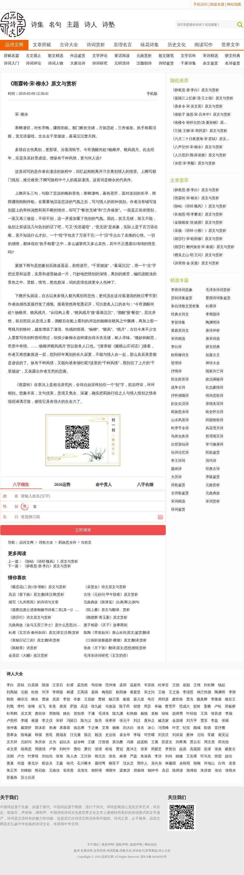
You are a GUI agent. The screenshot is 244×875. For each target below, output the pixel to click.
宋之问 (149, 692)
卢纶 (217, 706)
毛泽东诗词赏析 (218, 290)
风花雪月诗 (214, 428)
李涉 (158, 756)
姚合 (66, 713)
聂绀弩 (100, 763)
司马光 (205, 756)
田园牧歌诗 (214, 420)
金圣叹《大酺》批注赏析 (28, 655)
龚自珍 (40, 713)
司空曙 (149, 735)
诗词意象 (112, 850)
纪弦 (186, 728)
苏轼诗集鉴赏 (181, 298)
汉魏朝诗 (144, 63)
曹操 (45, 699)
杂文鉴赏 (210, 63)
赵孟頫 (142, 742)
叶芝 (175, 728)
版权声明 (136, 844)
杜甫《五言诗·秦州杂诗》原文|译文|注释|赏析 (44, 633)
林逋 (70, 692)
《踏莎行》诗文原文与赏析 (30, 617)
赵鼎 (182, 749)
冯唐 (130, 742)
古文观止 (33, 56)
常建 (211, 735)
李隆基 (216, 699)
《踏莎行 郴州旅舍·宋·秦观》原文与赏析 (202, 247)
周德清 (40, 749)
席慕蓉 (64, 728)
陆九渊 (117, 713)
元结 (200, 735)
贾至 (204, 721)
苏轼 (20, 685)
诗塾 (108, 24)
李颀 (228, 713)
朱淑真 (146, 756)
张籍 (225, 721)
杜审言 (163, 685)
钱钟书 (153, 770)
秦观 (126, 699)
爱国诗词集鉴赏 (218, 298)
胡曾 (137, 706)
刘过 (137, 721)
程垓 (108, 749)
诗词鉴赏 (178, 509)
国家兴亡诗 (214, 371)
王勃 (175, 685)
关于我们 (93, 844)
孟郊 (123, 685)
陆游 (45, 685)
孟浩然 (82, 685)
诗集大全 (125, 850)
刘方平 (191, 721)
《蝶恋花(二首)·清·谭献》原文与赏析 (37, 587)
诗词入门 (11, 63)
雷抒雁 (220, 728)
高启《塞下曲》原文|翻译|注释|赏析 (36, 594)
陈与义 (86, 721)
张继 (31, 706)
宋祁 (59, 721)
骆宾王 (230, 699)
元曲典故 (213, 493)
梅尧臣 (107, 692)
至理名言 (123, 44)
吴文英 (26, 713)
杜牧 (34, 692)
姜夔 (207, 706)
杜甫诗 (211, 306)
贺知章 (79, 713)
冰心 (151, 728)
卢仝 (20, 756)
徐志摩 (79, 728)
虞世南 (177, 699)
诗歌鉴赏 (178, 485)
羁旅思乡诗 (67, 542)
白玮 (221, 763)
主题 (73, 24)
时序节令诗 (180, 428)
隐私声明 (122, 844)
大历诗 (176, 477)
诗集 (37, 24)
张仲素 (12, 728)
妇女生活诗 (180, 404)
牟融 (158, 706)
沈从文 (128, 763)
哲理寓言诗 (214, 436)
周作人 (142, 763)
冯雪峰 (163, 728)
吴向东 (156, 763)
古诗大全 (69, 44)
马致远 (110, 706)
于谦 (91, 713)
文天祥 (12, 742)
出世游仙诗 (180, 444)
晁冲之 (131, 749)
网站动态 (151, 844)
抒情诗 (176, 371)
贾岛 (189, 699)
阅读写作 (203, 44)
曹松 (77, 749)
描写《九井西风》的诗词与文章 (33, 602)
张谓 (98, 749)
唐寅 (63, 706)
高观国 (195, 749)
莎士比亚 (28, 777)
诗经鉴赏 (166, 63)
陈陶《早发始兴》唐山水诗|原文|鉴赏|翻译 (117, 633)
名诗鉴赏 (232, 63)
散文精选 (55, 56)
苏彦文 (167, 742)
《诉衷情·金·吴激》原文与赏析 (195, 263)
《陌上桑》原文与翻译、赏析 (107, 610)
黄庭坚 (135, 692)
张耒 (144, 749)
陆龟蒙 (26, 735)
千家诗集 (188, 63)
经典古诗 (213, 469)
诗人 (90, 24)
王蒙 (59, 763)
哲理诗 (176, 363)
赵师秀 (177, 713)
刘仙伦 (47, 756)
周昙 (147, 706)
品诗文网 (14, 44)
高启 (165, 770)
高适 (84, 706)
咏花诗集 (150, 44)
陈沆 (87, 735)
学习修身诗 (214, 444)
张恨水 (230, 770)
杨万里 (114, 699)
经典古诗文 (180, 314)
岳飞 (41, 706)
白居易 (33, 685)
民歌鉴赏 (213, 452)
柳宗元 (22, 699)
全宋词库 (100, 850)
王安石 (57, 685)
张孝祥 (110, 721)
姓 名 (10, 496)
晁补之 (149, 721)
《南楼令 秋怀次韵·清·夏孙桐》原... (198, 123)
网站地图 (234, 4)
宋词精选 (178, 501)
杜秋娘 (132, 713)
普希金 (12, 735)
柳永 (24, 114)
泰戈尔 (33, 763)
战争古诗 (178, 387)
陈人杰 (72, 756)
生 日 (10, 517)
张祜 (218, 770)
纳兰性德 (204, 692)
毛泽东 (103, 713)
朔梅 (197, 763)
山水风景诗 (180, 420)
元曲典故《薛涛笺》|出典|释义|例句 (111, 602)
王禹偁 (82, 692)
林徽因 (170, 763)
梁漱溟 (124, 770)
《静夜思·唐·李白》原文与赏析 (47, 566)
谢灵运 (223, 735)
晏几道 (138, 699)
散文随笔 (166, 56)
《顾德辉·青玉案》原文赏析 (105, 617)
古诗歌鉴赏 (180, 493)
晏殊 (94, 692)
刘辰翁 (177, 735)
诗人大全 (15, 674)
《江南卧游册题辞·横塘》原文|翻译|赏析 (115, 640)
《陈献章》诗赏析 (23, 648)
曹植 (101, 699)
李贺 (66, 699)
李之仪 (47, 721)
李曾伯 (170, 749)
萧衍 (87, 749)
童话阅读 (122, 56)
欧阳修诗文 (180, 355)
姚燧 (179, 756)
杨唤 (115, 728)
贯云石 (195, 742)
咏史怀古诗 (214, 412)
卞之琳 (93, 728)
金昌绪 (177, 721)
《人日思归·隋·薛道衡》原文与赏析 (198, 155)
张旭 (59, 756)
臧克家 (163, 721)
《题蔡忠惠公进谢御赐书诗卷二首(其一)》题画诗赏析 (51, 610)
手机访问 (200, 4)
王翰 (161, 692)
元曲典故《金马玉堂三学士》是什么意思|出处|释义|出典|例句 (56, 625)
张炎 (218, 749)
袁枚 (154, 713)
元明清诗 (122, 63)
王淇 (204, 713)
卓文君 (12, 749)
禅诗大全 (213, 363)
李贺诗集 (178, 322)
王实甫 (191, 756)
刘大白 (128, 728)
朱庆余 (40, 742)
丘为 (52, 742)
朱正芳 (12, 770)
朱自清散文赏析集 (185, 306)
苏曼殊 (12, 777)
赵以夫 (64, 742)
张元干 (124, 721)
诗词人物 (55, 63)
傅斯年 (110, 770)
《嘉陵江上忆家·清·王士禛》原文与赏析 (202, 98)
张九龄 (96, 706)
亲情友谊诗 (214, 404)
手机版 (152, 94)
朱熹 (52, 706)
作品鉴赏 (77, 56)
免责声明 (108, 844)
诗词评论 (33, 63)
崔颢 (186, 685)
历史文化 (176, 44)
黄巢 (10, 763)
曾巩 (49, 735)
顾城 (197, 728)
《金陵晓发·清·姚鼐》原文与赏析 (197, 222)
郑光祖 (223, 742)
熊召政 (40, 770)
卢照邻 (12, 721)
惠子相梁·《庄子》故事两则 (105, 625)
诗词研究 (100, 63)
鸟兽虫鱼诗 (180, 436)
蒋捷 (34, 721)
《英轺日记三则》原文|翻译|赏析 (34, 640)
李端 (137, 735)
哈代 (70, 763)
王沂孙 (86, 756)
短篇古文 (213, 355)
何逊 (20, 763)
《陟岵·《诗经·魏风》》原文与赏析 (50, 561)
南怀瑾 (96, 770)
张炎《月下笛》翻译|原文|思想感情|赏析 (115, 648)
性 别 (10, 506)
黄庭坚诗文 (180, 330)
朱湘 (52, 728)
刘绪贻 (26, 770)
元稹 (24, 692)
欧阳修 (121, 692)
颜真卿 (202, 699)
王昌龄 (89, 699)
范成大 (184, 706)
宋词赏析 (213, 501)
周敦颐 (54, 713)
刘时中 (64, 749)
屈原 (55, 699)
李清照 (188, 692)
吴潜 (207, 749)
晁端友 (61, 735)
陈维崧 (192, 770)
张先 (112, 756)
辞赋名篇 (11, 56)
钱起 (221, 685)
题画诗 (176, 469)
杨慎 (144, 713)
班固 (218, 756)
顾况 (98, 735)
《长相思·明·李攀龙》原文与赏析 (197, 214)
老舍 (232, 763)
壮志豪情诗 (214, 387)
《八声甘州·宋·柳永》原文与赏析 (197, 147)
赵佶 (228, 756)
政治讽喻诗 (214, 379)
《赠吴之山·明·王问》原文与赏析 (197, 255)
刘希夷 (181, 742)
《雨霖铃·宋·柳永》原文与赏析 (195, 198)
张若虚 (216, 713)
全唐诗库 (87, 850)
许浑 (45, 692)
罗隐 (73, 706)
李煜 (232, 692)
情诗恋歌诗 (214, 395)
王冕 (154, 742)
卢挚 (52, 749)
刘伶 (168, 756)
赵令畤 (79, 742)
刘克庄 (163, 735)
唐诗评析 (213, 330)
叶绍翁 (191, 713)
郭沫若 (40, 728)
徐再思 (26, 749)
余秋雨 (184, 763)
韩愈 (10, 699)
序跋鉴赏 (213, 477)
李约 (20, 706)
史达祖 (110, 735)
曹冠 (119, 749)
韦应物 (96, 685)
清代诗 (211, 461)
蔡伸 (189, 735)
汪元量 (75, 735)
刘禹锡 (12, 692)
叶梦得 (33, 756)
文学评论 (100, 56)
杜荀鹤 (12, 713)
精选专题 (217, 4)
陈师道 (177, 770)
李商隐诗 (213, 314)
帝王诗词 (178, 461)
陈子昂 (124, 706)
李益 (214, 721)
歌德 (207, 728)
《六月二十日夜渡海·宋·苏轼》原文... (200, 139)
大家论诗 (77, 63)
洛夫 (140, 728)
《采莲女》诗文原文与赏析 (105, 587)
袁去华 (124, 735)
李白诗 (176, 347)
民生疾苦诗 (180, 379)
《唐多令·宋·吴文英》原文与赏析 (197, 106)
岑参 (77, 699)
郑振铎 (139, 770)
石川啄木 (84, 763)
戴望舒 (26, 728)
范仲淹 (110, 685)
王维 (197, 685)
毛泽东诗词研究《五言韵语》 (107, 655)
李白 (10, 685)
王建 (91, 742)
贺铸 (196, 706)
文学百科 (188, 56)
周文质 (209, 742)
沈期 (10, 756)
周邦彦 (163, 699)
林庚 (123, 756)
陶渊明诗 (213, 322)
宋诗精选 (210, 56)
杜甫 (70, 685)
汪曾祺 (103, 742)
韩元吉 (100, 756)
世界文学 (230, 44)
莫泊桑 (117, 742)
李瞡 (24, 721)
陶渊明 (220, 692)
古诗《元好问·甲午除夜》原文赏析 (111, 594)
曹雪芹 (170, 706)
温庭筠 (135, 685)
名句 (55, 24)
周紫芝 (156, 749)
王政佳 (54, 770)
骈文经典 (232, 56)
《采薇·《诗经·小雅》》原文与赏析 (198, 231)
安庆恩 (68, 770)
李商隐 (57, 692)
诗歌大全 (46, 542)
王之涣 (174, 692)
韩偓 (38, 735)
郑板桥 (230, 706)
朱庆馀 (206, 770)
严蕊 (133, 756)
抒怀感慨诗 (180, 395)
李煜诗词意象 (181, 290)
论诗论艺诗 (180, 452)
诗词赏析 (96, 44)
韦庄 (151, 699)
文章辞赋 (42, 44)
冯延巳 (72, 721)
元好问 (26, 742)
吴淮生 (82, 770)
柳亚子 (114, 763)
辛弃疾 (149, 685)
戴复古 (230, 749)
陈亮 (98, 721)
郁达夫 (47, 763)
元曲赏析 (144, 56)
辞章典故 (151, 850)
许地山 (209, 763)
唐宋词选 (213, 339)
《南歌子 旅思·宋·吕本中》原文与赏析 (201, 114)
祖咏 (165, 713)
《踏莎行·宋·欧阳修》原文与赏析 (197, 239)
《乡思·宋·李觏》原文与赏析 (193, 163)
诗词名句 (138, 850)
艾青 (105, 728)
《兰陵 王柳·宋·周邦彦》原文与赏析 (199, 131)
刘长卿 (209, 685)
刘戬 (10, 706)
